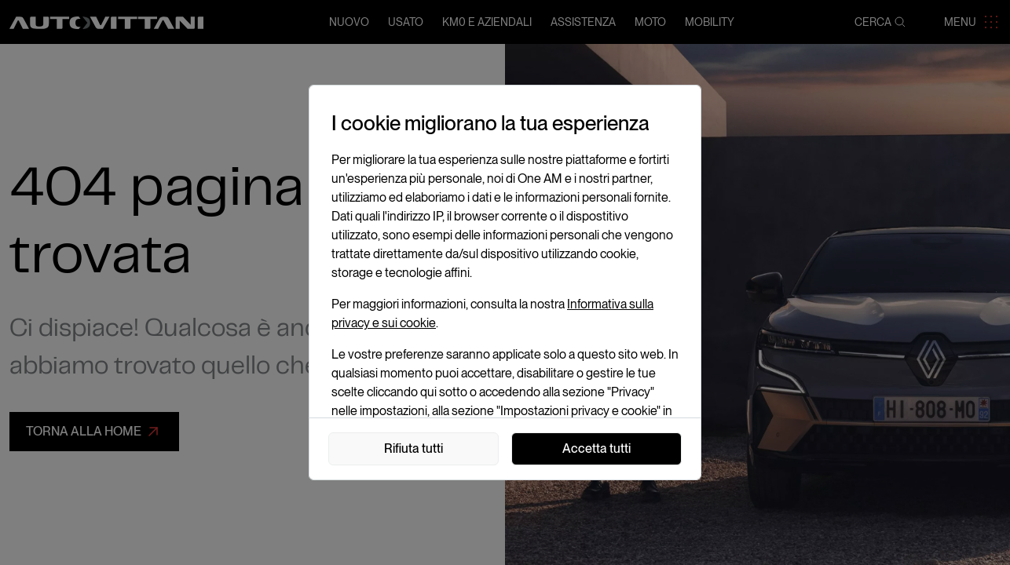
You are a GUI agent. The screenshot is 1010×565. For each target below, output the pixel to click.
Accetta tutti (596, 448)
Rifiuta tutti (413, 448)
